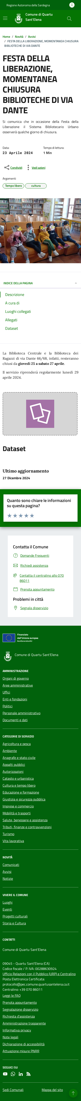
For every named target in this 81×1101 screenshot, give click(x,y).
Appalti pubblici (14, 764)
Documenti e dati (15, 720)
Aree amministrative (18, 685)
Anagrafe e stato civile (19, 757)
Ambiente (10, 750)
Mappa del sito (52, 1089)
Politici (8, 706)
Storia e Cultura (14, 923)
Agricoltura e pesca (17, 743)
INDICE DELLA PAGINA (40, 283)
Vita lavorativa (13, 840)
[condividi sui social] (13, 167)
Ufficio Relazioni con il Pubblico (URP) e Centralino (39, 973)
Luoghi (8, 902)
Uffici (6, 692)
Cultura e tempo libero (19, 785)
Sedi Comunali (13, 1089)
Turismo (8, 833)
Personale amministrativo (21, 713)
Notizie (8, 878)
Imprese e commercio (18, 806)
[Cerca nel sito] (69, 18)
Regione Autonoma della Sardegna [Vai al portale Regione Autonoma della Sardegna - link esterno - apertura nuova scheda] (28, 5)
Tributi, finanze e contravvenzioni (27, 827)
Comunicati (11, 864)
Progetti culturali (15, 916)
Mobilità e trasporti (17, 813)
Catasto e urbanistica (18, 778)
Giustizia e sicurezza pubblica (24, 799)
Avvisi (7, 871)
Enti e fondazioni (15, 699)
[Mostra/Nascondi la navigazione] (5, 18)
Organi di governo (16, 678)
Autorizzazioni (13, 771)
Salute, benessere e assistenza (25, 820)
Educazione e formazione (21, 792)
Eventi (7, 909)
